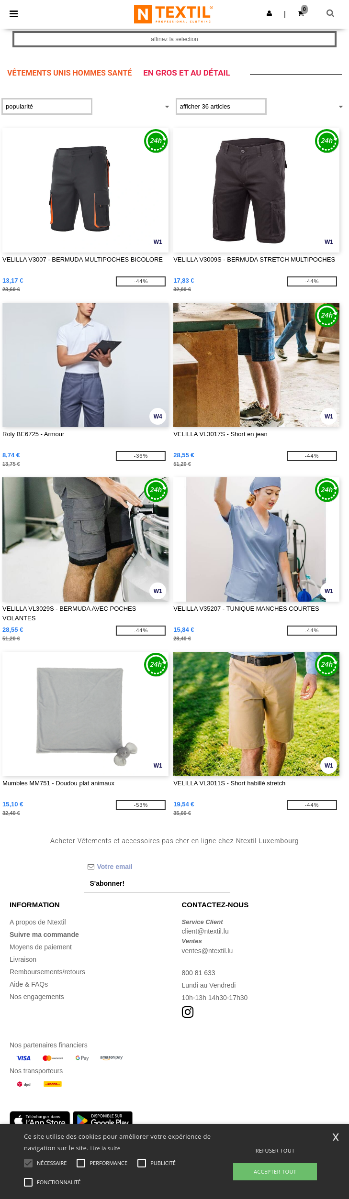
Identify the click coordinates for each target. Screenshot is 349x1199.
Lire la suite (105, 1148)
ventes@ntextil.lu (207, 951)
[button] (269, 13)
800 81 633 (198, 973)
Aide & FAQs (29, 984)
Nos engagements (37, 997)
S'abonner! (107, 883)
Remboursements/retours (47, 972)
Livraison (23, 959)
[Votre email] (157, 866)
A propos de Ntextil (38, 922)
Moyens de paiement (41, 947)
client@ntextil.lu (205, 931)
